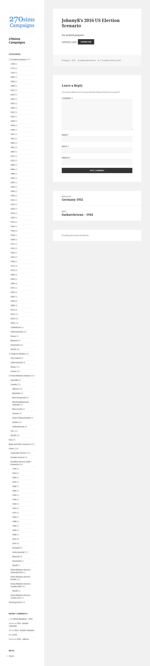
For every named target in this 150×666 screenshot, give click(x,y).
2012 (12, 310)
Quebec (15, 422)
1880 (12, 165)
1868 (12, 152)
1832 (12, 112)
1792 (12, 68)
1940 (12, 231)
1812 (12, 90)
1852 (12, 134)
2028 (15, 635)
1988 (12, 283)
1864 (12, 147)
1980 (12, 274)
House (13, 336)
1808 (12, 86)
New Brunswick (19, 397)
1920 (12, 209)
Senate (13, 371)
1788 (12, 64)
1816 (12, 94)
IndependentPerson (88, 60)
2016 (12, 314)
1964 (12, 257)
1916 (12, 204)
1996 (12, 292)
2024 (12, 323)
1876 (12, 160)
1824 (12, 103)
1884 (12, 169)
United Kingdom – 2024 (22, 619)
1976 (12, 270)
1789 (14, 469)
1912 (12, 200)
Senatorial (15, 345)
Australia (14, 380)
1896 (12, 182)
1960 (12, 252)
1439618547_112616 (69, 42)
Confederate (16, 327)
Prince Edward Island (21, 418)
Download (86, 42)
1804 (12, 81)
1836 (12, 116)
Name (65, 135)
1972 (12, 266)
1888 (12, 173)
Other (11, 448)
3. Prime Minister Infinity (19, 375)
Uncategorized (15, 602)
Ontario (15, 413)
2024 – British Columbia (24, 630)
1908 (12, 195)
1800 (12, 77)
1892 (12, 178)
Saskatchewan (18, 426)
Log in (11, 656)
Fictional (16, 548)
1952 (12, 244)
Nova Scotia (17, 409)
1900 (12, 187)
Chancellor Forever (19, 453)
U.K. (12, 431)
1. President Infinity (17, 59)
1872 (12, 156)
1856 (12, 138)
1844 (12, 125)
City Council (16, 358)
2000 (12, 296)
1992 (12, 288)
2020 (12, 318)
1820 (12, 99)
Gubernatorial (16, 332)
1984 (12, 279)
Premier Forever (18, 457)
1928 (12, 217)
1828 (12, 108)
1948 (12, 239)
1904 (12, 191)
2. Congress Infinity (17, 353)
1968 (12, 261)
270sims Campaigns (17, 40)
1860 (12, 143)
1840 (12, 121)
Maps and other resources (20, 444)
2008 (12, 305)
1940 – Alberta (23, 639)
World (13, 349)
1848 (12, 130)
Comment (67, 98)
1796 (12, 72)
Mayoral (14, 340)
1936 (12, 226)
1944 (12, 235)
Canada (14, 384)
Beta (11, 440)
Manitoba (16, 393)
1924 (12, 213)
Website (66, 158)
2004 (12, 301)
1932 (12, 222)
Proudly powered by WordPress (75, 235)
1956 (12, 248)
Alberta (15, 389)
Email (65, 146)
